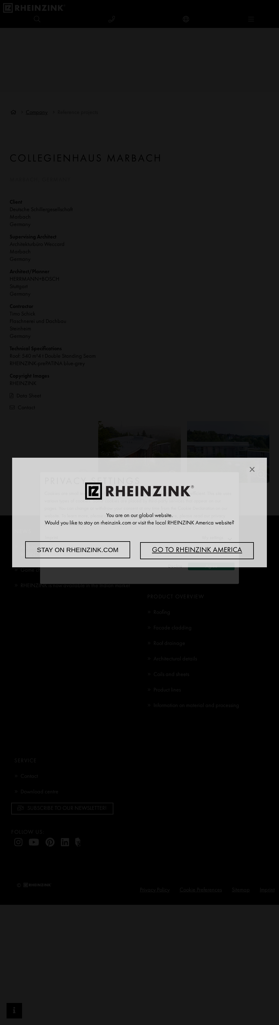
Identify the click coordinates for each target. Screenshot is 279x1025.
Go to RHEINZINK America (197, 550)
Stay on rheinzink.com (78, 549)
